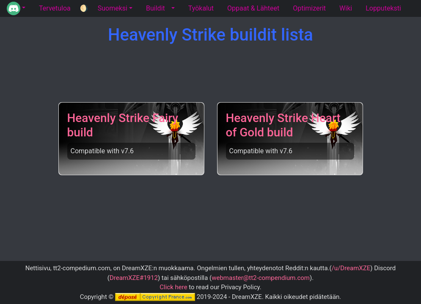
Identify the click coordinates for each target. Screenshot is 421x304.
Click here (173, 287)
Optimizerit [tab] (309, 8)
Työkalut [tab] (201, 8)
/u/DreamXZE (351, 268)
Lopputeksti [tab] (383, 8)
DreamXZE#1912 (134, 278)
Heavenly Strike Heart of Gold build (283, 125)
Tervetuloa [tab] (55, 8)
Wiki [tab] (345, 8)
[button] (16, 8)
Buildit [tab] (155, 8)
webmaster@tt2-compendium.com (261, 278)
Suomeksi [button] (112, 8)
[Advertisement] (213, 74)
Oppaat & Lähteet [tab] (253, 8)
